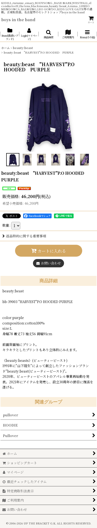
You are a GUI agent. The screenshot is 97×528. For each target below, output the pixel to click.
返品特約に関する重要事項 (24, 236)
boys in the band (18, 19)
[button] (48, 34)
